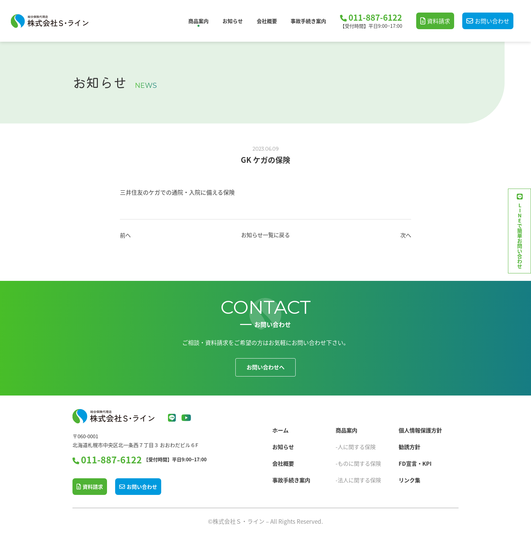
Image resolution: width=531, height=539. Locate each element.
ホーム (280, 428)
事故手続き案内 (308, 20)
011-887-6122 (375, 18)
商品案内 (198, 20)
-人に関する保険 (357, 445)
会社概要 (267, 20)
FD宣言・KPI (416, 462)
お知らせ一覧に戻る (266, 235)
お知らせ (232, 20)
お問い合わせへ (266, 367)
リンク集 (410, 478)
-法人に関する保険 (360, 478)
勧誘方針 (410, 445)
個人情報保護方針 (422, 428)
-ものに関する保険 (360, 462)
